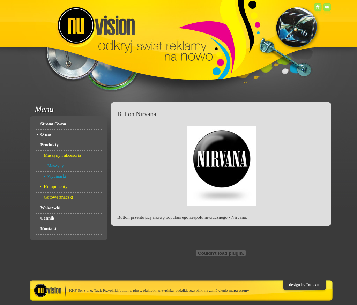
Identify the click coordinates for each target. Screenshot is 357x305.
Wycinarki (56, 176)
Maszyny (55, 165)
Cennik (47, 218)
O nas (46, 134)
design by (297, 284)
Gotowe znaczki (58, 197)
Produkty (49, 144)
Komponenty (56, 186)
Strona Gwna (53, 123)
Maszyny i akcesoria (62, 155)
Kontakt (48, 228)
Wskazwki (50, 207)
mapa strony (239, 290)
